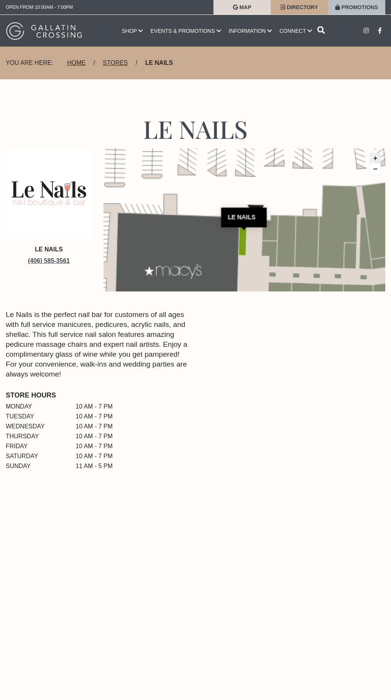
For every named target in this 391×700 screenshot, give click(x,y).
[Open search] (321, 30)
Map (242, 7)
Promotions (356, 7)
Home (76, 63)
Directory (299, 7)
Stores (115, 63)
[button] (375, 158)
